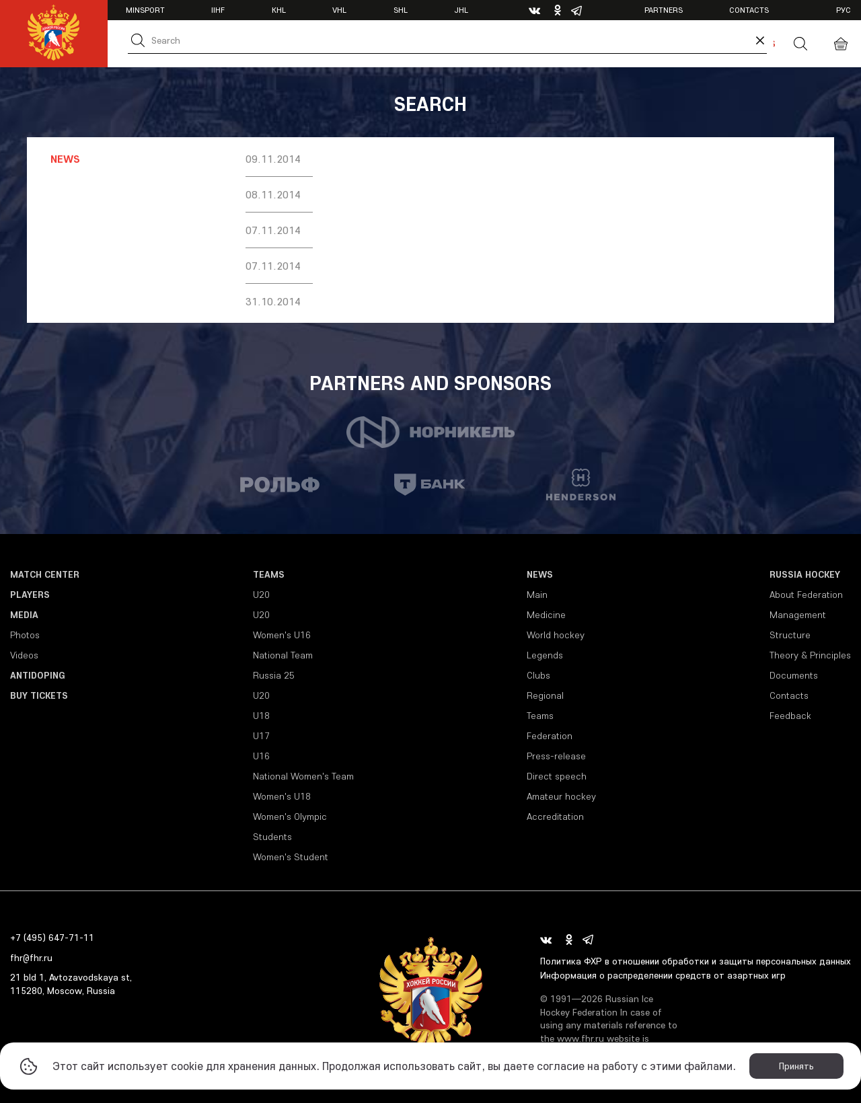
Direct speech (557, 776)
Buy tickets (39, 695)
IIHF (218, 10)
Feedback (790, 716)
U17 (261, 736)
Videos (24, 655)
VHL (339, 10)
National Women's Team (303, 776)
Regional (545, 695)
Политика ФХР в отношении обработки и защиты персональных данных (695, 961)
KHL (279, 10)
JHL (461, 10)
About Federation (806, 594)
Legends (545, 655)
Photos (25, 635)
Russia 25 (274, 675)
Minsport (145, 10)
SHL (401, 10)
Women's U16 (282, 635)
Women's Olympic (290, 816)
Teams (269, 574)
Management (798, 615)
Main (537, 594)
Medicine (546, 615)
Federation (549, 736)
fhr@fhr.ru (31, 958)
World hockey (556, 635)
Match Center (44, 574)
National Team (283, 655)
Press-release (556, 756)
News (540, 574)
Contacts (749, 10)
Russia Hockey (805, 574)
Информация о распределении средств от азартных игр (663, 975)
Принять (796, 1066)
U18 (261, 716)
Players (30, 594)
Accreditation (555, 816)
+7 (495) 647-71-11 (52, 937)
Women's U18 (282, 796)
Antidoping (37, 675)
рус (843, 10)
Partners (663, 10)
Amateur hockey (561, 796)
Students (272, 837)
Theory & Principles (810, 655)
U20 (261, 594)
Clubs (538, 675)
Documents (794, 675)
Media (24, 615)
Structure (790, 635)
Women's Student (290, 857)
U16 (261, 756)
